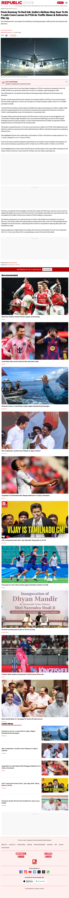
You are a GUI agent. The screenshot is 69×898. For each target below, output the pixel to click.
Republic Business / (9, 5)
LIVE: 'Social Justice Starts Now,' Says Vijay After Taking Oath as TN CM (24, 540)
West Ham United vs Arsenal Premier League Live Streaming (21, 317)
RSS (56, 845)
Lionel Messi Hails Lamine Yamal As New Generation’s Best (20, 362)
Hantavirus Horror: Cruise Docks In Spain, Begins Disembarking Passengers (26, 406)
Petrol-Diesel (5, 848)
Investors (50, 845)
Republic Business (6, 32)
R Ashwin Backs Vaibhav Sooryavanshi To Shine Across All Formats (23, 674)
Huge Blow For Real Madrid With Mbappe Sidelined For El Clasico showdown (26, 496)
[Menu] (65, 3)
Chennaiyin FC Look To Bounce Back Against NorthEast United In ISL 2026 (25, 585)
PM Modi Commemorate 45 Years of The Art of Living (18, 630)
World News (4, 408)
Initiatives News (5, 632)
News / (2, 5)
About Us (4, 845)
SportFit (3, 319)
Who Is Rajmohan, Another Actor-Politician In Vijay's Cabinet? (21, 451)
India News (4, 453)
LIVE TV (60, 2)
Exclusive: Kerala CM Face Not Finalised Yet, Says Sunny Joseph (21, 802)
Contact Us (12, 845)
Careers (61, 845)
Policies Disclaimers (39, 845)
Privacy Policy (21, 845)
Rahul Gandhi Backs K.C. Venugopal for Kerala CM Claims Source (22, 719)
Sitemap (29, 845)
